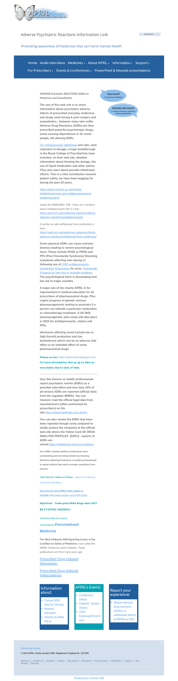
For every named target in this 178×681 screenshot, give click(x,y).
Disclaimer (26, 648)
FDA (131, 619)
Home (32, 63)
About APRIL (97, 63)
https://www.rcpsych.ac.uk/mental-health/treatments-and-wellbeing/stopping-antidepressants (66, 193)
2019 (82, 611)
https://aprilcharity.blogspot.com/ (77, 357)
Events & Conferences (73, 70)
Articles (60, 661)
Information (121, 63)
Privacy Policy (101, 661)
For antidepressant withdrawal (58, 145)
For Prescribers (39, 70)
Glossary (36, 648)
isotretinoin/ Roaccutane (55, 268)
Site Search (73, 661)
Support (141, 63)
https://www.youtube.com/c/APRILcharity (68, 495)
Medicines (75, 63)
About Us (25, 661)
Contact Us (38, 661)
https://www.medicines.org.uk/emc (66, 412)
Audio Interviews (52, 63)
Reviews (50, 661)
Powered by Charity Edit (89, 678)
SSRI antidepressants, (75, 264)
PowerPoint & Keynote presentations (122, 70)
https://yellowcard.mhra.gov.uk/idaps (71, 444)
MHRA (121, 619)
